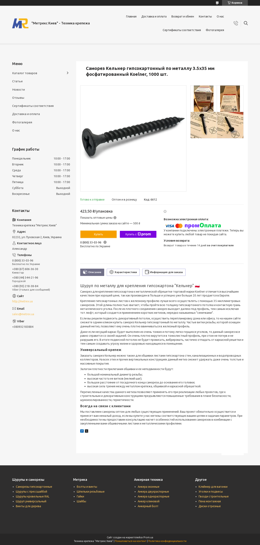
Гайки (80, 496)
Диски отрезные (210, 506)
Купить (98, 234)
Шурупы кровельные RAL (32, 496)
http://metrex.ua (22, 301)
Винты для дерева (28, 506)
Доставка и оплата (154, 16)
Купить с (138, 234)
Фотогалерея (215, 30)
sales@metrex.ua (23, 314)
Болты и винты (87, 486)
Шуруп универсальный (31, 501)
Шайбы (81, 501)
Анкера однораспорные (153, 496)
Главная (131, 16)
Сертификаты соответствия (182, 30)
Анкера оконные (148, 486)
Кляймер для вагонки (213, 486)
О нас (220, 16)
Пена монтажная (210, 501)
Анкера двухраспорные (153, 491)
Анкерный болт (148, 506)
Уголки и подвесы (211, 491)
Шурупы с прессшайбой (31, 491)
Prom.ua (148, 537)
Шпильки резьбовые (91, 491)
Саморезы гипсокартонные (34, 486)
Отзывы (18, 97)
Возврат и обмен (182, 16)
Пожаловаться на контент (130, 541)
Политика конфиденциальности (167, 541)
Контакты (205, 16)
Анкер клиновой (148, 501)
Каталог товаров (24, 73)
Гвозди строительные (214, 496)
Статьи (17, 81)
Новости (18, 89)
